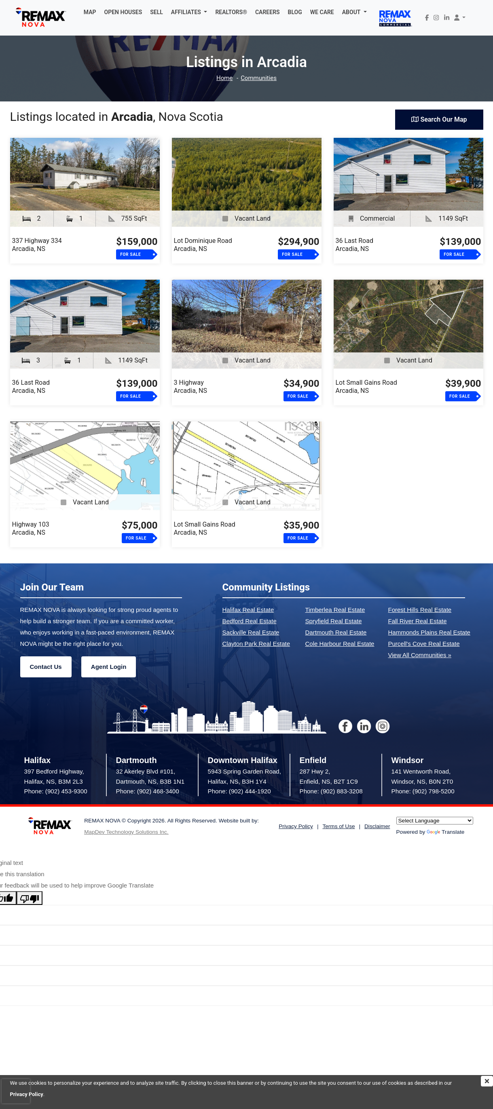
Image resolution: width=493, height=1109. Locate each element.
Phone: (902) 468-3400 (147, 791)
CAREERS (267, 12)
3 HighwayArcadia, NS (190, 386)
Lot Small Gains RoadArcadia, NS (366, 386)
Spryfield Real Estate (333, 621)
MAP (90, 12)
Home (224, 78)
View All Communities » (419, 654)
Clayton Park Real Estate (256, 643)
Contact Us (46, 666)
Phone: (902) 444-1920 (239, 791)
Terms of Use (338, 826)
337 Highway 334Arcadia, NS (37, 245)
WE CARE (322, 12)
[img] (487, 1081)
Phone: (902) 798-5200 (423, 791)
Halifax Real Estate (248, 609)
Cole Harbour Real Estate (340, 643)
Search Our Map (439, 119)
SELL (156, 12)
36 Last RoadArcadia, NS (354, 245)
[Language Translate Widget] (434, 820)
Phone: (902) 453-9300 (55, 791)
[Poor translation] (29, 898)
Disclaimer (377, 826)
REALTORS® (231, 12)
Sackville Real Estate (250, 632)
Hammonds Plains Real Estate (429, 632)
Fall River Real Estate (417, 621)
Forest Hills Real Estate (420, 609)
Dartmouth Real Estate (336, 632)
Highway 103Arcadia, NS (30, 528)
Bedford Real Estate (249, 621)
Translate (445, 832)
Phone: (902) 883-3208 (331, 791)
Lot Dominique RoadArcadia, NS (203, 245)
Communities (259, 78)
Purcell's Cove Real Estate (424, 643)
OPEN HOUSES (123, 12)
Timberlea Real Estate (335, 609)
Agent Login (108, 666)
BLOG (295, 12)
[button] (189, 12)
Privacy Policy (296, 826)
